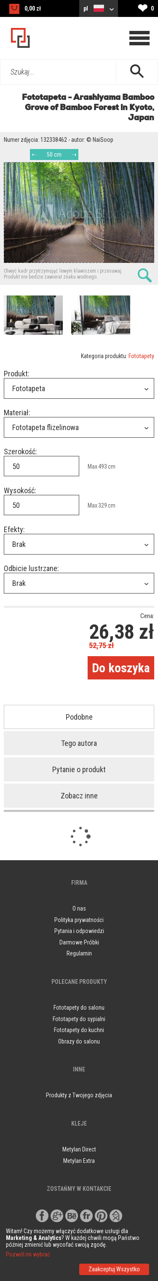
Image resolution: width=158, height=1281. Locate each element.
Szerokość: (20, 451)
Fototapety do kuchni (79, 1030)
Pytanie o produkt (79, 769)
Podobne (79, 716)
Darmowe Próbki (79, 942)
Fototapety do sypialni (79, 1019)
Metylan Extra (79, 1160)
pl (98, 8)
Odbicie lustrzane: (31, 568)
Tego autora (79, 743)
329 (102, 505)
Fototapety (141, 356)
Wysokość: (20, 490)
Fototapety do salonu (79, 1007)
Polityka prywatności (79, 920)
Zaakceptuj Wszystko (114, 1269)
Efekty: (14, 529)
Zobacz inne (79, 795)
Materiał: (17, 412)
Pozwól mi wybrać (28, 1254)
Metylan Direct (79, 1149)
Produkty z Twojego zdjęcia (79, 1095)
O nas (79, 908)
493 (102, 466)
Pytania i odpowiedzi (79, 931)
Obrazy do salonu (79, 1041)
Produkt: (16, 373)
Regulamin (79, 953)
